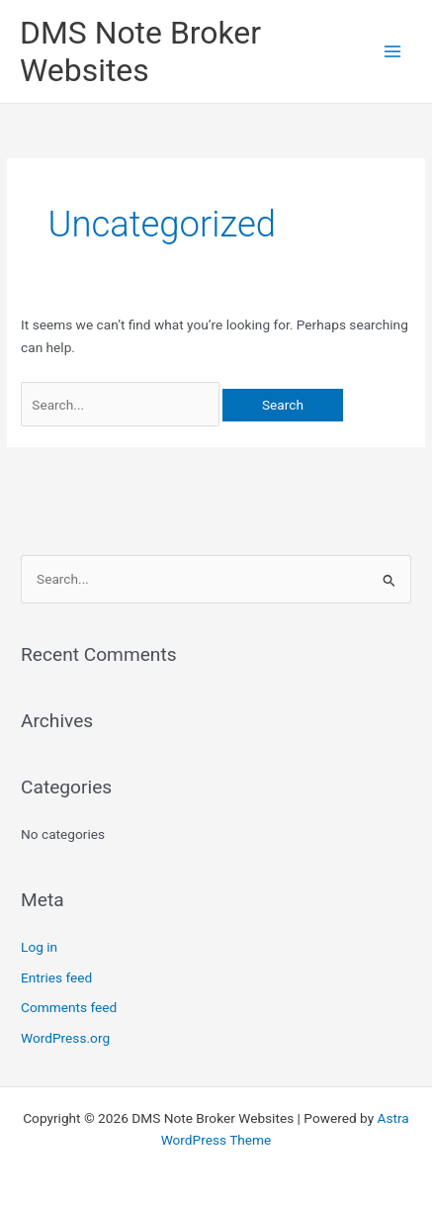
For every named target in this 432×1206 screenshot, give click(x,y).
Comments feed (69, 1007)
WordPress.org (65, 1038)
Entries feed (56, 977)
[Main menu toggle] (393, 52)
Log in (39, 947)
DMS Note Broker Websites (140, 51)
